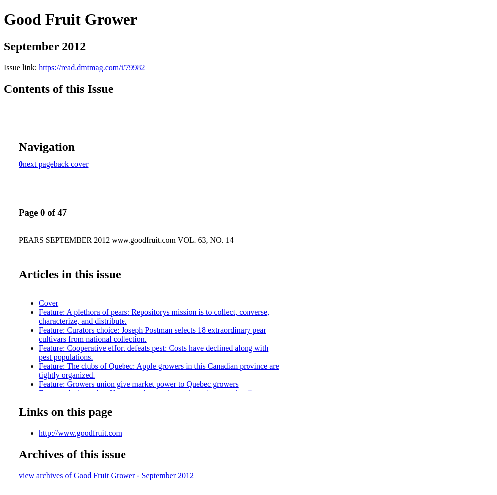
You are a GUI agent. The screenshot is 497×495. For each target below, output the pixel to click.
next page (38, 164)
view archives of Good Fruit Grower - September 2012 (106, 475)
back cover (71, 164)
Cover (48, 303)
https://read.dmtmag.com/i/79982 (92, 67)
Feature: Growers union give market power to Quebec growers (139, 384)
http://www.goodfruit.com (80, 433)
